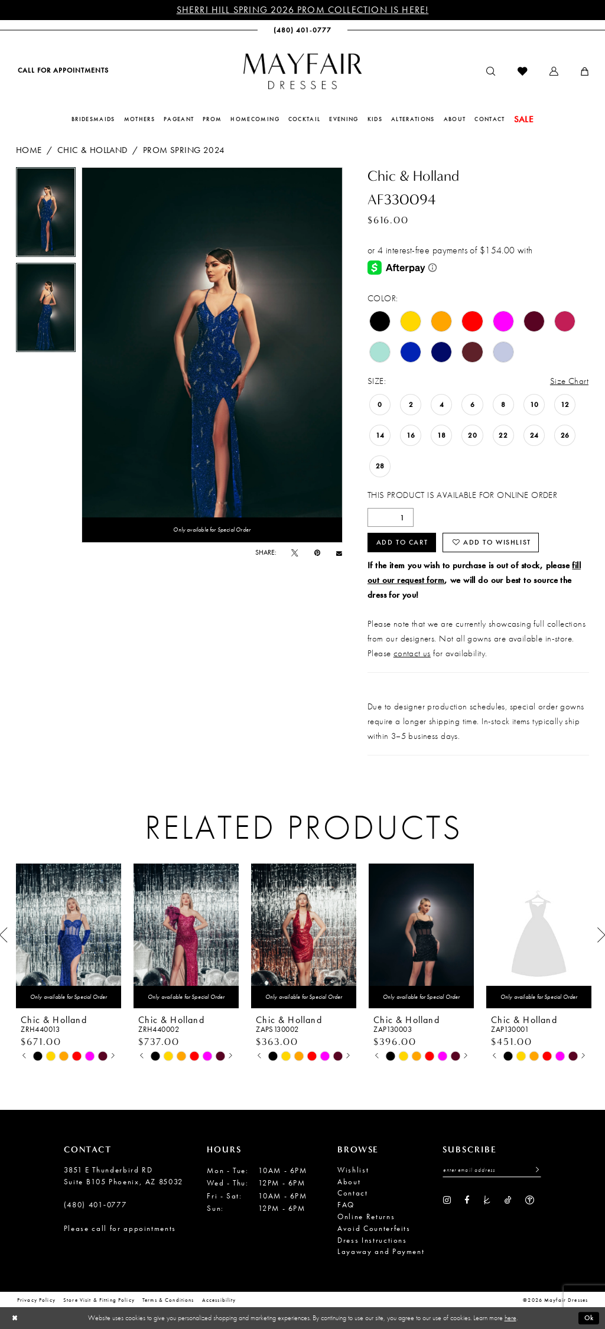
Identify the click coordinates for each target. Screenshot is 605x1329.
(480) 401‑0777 (95, 1205)
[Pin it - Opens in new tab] (317, 553)
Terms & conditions (168, 1301)
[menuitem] (62, 70)
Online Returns (366, 1216)
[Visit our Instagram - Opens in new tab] (447, 1199)
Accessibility (219, 1301)
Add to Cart (402, 542)
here (510, 1318)
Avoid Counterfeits (374, 1228)
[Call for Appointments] (62, 70)
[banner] (302, 71)
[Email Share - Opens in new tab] (339, 553)
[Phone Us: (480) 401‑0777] (302, 30)
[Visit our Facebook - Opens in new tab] (467, 1199)
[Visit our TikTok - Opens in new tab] (508, 1199)
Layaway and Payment (380, 1251)
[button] (554, 71)
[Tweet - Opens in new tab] (295, 553)
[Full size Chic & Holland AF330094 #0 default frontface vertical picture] (212, 355)
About (348, 1182)
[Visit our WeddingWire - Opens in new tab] (530, 1199)
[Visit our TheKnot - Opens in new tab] (487, 1199)
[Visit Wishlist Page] (522, 72)
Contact (352, 1193)
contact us (412, 653)
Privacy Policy (36, 1301)
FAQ (345, 1205)
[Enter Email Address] (492, 1170)
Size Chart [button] (569, 380)
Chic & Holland (92, 149)
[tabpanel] (46, 215)
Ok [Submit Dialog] (589, 1318)
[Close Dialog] (15, 1318)
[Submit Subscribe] (534, 1170)
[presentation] (68, 936)
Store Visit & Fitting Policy (99, 1301)
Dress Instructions (372, 1240)
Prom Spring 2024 (184, 149)
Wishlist (353, 1170)
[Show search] (490, 71)
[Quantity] (390, 517)
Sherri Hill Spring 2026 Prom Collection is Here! (303, 10)
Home (29, 149)
